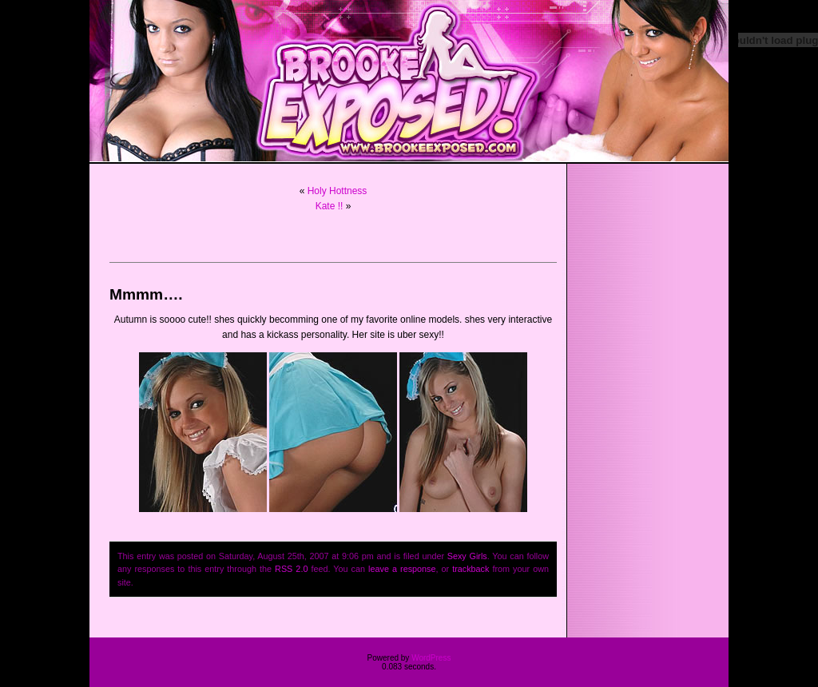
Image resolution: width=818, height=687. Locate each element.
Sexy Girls (467, 556)
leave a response (401, 569)
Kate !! (329, 206)
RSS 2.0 (291, 569)
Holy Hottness (337, 191)
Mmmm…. (146, 294)
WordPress (431, 657)
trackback (470, 569)
